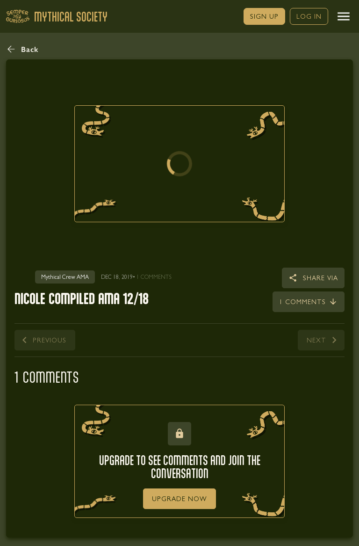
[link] (264, 16)
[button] (343, 16)
